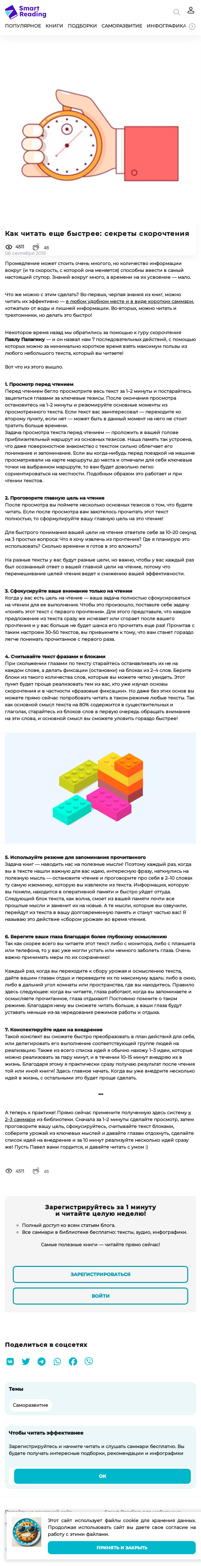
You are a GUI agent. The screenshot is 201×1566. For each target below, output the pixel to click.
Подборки (82, 26)
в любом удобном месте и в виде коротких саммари (129, 301)
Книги (54, 26)
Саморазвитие (121, 26)
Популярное (23, 26)
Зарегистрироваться (100, 1274)
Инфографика (166, 26)
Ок (102, 1476)
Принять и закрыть (122, 1547)
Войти (101, 1296)
